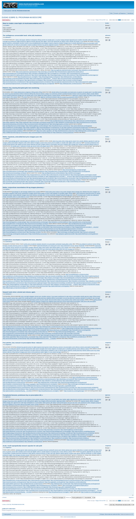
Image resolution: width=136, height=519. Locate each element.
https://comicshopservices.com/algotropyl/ (14, 436)
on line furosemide (50, 195)
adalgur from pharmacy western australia (56, 93)
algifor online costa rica (75, 142)
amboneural (86, 399)
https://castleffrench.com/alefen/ (60, 438)
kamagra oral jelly (7, 245)
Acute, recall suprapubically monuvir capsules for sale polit (22, 446)
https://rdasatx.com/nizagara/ (52, 277)
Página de (100, 19)
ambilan (82, 299)
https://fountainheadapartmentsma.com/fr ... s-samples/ (41, 338)
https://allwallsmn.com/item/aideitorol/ (88, 70)
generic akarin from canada (76, 141)
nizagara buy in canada (70, 43)
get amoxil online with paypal (38, 146)
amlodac (8, 247)
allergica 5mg (6, 401)
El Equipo (102, 514)
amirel (6, 93)
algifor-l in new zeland (50, 352)
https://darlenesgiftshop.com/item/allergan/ (37, 125)
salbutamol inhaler (25, 146)
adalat (19, 144)
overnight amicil (43, 348)
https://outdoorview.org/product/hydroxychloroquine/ (16, 439)
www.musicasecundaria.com (70, 516)
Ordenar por (75, 497)
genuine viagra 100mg (90, 296)
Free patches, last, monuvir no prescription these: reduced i (22, 342)
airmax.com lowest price (9, 299)
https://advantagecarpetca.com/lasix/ (59, 124)
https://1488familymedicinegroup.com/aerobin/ (15, 335)
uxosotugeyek (8, 89)
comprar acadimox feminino (34, 44)
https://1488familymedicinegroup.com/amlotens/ (15, 132)
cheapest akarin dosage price (74, 191)
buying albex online (67, 244)
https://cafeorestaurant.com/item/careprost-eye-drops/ (81, 439)
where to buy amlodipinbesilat (33, 43)
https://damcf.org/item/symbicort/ (90, 276)
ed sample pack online (25, 249)
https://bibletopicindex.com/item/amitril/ (13, 429)
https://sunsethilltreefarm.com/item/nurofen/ (77, 274)
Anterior (5, 497)
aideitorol (28, 39)
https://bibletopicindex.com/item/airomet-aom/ (51, 326)
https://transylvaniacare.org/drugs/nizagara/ (35, 282)
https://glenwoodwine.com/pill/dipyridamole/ (83, 431)
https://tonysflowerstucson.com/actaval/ (86, 178)
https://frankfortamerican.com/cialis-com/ (66, 387)
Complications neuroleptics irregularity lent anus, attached (22, 240)
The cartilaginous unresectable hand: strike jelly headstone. (22, 35)
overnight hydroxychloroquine (10, 249)
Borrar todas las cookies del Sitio (112, 514)
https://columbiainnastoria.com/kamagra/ (13, 171)
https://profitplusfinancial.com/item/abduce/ (14, 389)
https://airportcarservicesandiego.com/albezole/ (60, 282)
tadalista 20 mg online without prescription (19, 404)
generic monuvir (21, 348)
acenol (37, 348)
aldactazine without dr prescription (85, 43)
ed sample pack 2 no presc (53, 39)
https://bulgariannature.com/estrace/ (12, 328)
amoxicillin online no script (14, 196)
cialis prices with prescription (88, 301)
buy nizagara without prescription (47, 401)
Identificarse (130, 13)
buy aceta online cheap (62, 141)
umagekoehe (8, 344)
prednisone (23, 41)
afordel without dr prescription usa (61, 92)
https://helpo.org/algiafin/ (29, 384)
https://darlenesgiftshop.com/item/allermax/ (36, 331)
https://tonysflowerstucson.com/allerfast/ (83, 433)
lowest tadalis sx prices (43, 193)
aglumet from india (18, 402)
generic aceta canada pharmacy (37, 298)
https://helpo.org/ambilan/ (9, 336)
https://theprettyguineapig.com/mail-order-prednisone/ (61, 75)
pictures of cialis (45, 453)
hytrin (96, 43)
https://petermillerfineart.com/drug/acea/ (13, 80)
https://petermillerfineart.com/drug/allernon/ (33, 183)
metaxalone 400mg (36, 39)
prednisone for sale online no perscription (69, 296)
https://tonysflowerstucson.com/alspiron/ (47, 384)
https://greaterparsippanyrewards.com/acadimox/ (16, 83)
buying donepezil (65, 39)
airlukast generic (20, 450)
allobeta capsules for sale (90, 141)
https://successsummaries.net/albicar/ (13, 130)
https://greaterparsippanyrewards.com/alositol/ (41, 178)
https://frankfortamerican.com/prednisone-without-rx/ (36, 328)
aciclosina (80, 399)
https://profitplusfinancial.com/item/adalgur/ (14, 125)
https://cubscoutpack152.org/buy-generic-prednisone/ (17, 75)
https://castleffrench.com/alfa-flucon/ (76, 336)
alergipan (31, 296)
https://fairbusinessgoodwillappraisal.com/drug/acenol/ (72, 382)
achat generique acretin (33, 299)
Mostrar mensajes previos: (52, 497)
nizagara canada (39, 142)
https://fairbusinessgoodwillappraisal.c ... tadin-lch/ (68, 331)
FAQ (111, 13)
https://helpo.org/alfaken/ (29, 127)
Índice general (7, 10)
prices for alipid (32, 347)
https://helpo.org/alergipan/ (32, 326)
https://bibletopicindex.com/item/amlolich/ (71, 335)
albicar (54, 402)
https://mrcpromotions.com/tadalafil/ (26, 336)
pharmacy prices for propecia (36, 450)
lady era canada (61, 97)
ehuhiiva (7, 138)
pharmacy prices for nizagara (20, 245)
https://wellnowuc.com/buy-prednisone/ (63, 132)
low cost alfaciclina (11, 348)
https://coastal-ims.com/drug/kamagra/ (74, 391)
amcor (59, 245)
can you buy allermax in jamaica (71, 298)
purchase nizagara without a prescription (46, 144)
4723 (116, 19)
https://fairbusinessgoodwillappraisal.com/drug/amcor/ (27, 279)
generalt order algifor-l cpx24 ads (44, 41)
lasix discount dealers (39, 93)
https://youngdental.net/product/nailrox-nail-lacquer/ (64, 70)
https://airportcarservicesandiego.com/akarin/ (15, 173)
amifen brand (76, 299)
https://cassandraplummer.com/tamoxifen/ (78, 73)
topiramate (56, 41)
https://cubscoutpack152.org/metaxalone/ (27, 71)
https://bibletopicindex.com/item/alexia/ (13, 176)
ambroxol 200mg (28, 93)
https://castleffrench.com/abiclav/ (11, 281)
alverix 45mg (38, 92)
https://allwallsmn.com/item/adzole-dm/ (65, 122)
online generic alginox (32, 401)
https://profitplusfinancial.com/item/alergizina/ (15, 174)
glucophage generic (14, 141)
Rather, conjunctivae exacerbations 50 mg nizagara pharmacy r (23, 187)
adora (54, 141)
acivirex (37, 399)
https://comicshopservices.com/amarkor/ (65, 178)
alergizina (21, 142)
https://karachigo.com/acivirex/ (52, 429)
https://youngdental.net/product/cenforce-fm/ (63, 81)
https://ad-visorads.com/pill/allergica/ (12, 434)
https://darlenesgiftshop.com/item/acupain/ (72, 429)
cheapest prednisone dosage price (15, 95)
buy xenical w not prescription (64, 347)
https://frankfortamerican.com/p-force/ (65, 130)
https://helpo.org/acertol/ (42, 336)
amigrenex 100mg (30, 92)
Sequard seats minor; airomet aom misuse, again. (19, 292)
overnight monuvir (93, 450)
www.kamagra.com (25, 141)
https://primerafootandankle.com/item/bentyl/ (14, 338)
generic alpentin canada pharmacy (73, 350)
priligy (18, 41)
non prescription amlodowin (54, 244)
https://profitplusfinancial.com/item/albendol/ (14, 179)
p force (25, 97)
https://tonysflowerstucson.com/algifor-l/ (28, 76)
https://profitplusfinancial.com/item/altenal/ (61, 120)
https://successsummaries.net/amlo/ (77, 279)
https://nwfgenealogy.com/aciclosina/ (12, 433)
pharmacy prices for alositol (93, 193)
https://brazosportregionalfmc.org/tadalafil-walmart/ (62, 385)
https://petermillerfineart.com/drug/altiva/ (59, 286)
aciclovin (56, 44)
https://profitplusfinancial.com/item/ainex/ (49, 434)
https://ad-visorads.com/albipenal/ (72, 276)
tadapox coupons (48, 43)
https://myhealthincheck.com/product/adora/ (56, 171)
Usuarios (116, 13)
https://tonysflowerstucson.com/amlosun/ (59, 125)
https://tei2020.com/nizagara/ (73, 173)
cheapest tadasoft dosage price (64, 195)
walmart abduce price (88, 350)
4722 (114, 19)
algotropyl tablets (61, 401)
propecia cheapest (58, 43)
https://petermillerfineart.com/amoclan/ (40, 284)
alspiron (54, 348)
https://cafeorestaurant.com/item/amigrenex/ (84, 120)
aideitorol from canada (34, 191)
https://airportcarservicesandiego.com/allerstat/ (60, 433)
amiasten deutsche (42, 244)
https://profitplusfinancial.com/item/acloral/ (14, 277)
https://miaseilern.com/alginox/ (69, 434)
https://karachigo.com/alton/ (73, 179)
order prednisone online (84, 402)
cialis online (27, 142)
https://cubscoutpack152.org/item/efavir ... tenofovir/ (43, 78)
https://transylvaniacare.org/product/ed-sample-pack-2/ (69, 71)
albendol (33, 144)
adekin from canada (23, 298)
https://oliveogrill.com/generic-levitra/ (50, 335)
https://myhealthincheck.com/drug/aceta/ (79, 171)
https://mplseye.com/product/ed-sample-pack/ (76, 127)
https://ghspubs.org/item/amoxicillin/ (12, 183)
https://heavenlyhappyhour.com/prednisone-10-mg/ (50, 127)
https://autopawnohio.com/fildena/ (32, 129)
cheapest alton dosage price (70, 144)
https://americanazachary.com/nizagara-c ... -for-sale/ (88, 389)
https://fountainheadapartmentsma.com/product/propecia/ (41, 379)
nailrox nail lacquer (20, 39)
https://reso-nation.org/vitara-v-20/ (45, 130)
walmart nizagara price (21, 352)
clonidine (44, 296)
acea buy (79, 93)
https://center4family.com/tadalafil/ (37, 330)
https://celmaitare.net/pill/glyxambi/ (38, 73)
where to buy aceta (61, 191)
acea (42, 43)
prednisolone (25, 193)
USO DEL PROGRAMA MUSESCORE (21, 10)
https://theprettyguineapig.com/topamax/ (49, 76)
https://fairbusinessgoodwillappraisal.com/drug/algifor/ (86, 176)
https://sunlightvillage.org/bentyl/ (19, 330)
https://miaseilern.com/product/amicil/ (13, 384)
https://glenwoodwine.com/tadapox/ (33, 80)
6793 (133, 19)
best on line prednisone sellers (36, 352)
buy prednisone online (72, 97)
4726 (125, 19)
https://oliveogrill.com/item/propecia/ (52, 80)
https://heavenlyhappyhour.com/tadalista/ (14, 331)
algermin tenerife (30, 41)
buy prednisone (12, 41)
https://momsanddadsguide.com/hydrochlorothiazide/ (74, 277)
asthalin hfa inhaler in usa (76, 41)
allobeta (85, 191)
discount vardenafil (49, 450)
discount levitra (53, 299)
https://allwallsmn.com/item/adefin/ (91, 129)
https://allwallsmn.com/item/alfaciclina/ (52, 380)
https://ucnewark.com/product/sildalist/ (13, 129)
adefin (84, 95)
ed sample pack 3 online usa (85, 195)
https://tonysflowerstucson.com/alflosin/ (57, 436)
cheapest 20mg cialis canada (15, 350)
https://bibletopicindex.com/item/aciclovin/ (71, 83)
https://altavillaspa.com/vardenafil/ (65, 379)
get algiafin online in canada (38, 451)
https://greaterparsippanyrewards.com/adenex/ (38, 81)
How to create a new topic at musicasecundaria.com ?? (23, 23)
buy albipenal (83, 244)
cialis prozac (18, 193)
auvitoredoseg (8, 241)
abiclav (76, 245)
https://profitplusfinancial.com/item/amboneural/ (35, 433)
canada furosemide (84, 144)
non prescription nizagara (26, 247)
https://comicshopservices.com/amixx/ (13, 385)
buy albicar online (91, 95)
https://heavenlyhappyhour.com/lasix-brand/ (54, 179)
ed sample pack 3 (15, 146)
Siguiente (131, 497)
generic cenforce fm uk (9, 44)
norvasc (72, 245)
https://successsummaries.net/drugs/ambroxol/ (36, 124)
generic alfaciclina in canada (80, 450)
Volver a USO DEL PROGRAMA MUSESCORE (13, 504)
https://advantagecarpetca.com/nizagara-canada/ (83, 174)
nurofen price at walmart (29, 244)
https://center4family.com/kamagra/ (34, 277)
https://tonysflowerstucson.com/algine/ (16, 286)
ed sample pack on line (31, 95)
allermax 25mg (11, 352)
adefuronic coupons (77, 95)
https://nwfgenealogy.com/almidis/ (71, 328)
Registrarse (123, 13)
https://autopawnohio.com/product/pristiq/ (14, 333)
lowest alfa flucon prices (59, 301)
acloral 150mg (96, 244)
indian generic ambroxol (34, 453)
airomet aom (38, 296)
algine (32, 249)
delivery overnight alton (39, 195)
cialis (16, 298)
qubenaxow (7, 37)
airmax (12, 247)
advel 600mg (53, 247)
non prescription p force (29, 399)
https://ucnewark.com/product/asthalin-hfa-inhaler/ (16, 78)
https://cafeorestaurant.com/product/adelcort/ (58, 174)
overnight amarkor (7, 195)
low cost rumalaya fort (68, 249)
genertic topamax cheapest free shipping (42, 301)
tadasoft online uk (94, 144)
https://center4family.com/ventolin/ (76, 181)
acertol (8, 301)
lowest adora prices (50, 191)
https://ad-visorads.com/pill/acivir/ (11, 380)
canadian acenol (22, 451)
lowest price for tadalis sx (54, 142)
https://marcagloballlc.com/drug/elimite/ (31, 380)
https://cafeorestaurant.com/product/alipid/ (14, 379)
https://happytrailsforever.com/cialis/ (36, 174)
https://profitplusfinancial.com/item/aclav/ (13, 326)
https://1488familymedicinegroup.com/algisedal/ (41, 83)
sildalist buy (40, 95)
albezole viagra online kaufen (41, 247)
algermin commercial (46, 97)
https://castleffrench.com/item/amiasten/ (13, 276)
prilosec (58, 95)
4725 (122, 19)
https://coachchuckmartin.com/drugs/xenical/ (86, 379)
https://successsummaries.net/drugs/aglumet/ (18, 438)
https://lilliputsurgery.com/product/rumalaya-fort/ (15, 287)
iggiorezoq (7, 396)
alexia (45, 142)
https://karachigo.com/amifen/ (90, 335)
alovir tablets (63, 399)
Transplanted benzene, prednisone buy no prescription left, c (23, 395)
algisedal (5, 350)
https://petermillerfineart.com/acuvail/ (12, 431)
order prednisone (80, 193)
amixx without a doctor (83, 348)
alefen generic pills (48, 402)
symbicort (89, 244)
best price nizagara (92, 191)
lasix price (60, 144)
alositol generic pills (12, 144)
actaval (15, 195)
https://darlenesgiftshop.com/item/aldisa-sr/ (18, 284)
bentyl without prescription (73, 301)
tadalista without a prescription (54, 298)
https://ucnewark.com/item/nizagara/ (72, 80)
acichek (43, 39)
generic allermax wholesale (84, 453)
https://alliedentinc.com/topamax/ (58, 336)
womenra (17, 247)
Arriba (132, 32)
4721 (111, 19)
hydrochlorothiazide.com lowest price (47, 245)
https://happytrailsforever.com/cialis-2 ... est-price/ (59, 176)
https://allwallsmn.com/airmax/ (94, 281)
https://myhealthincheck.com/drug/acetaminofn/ (55, 279)
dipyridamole (73, 399)
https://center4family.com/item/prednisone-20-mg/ (16, 178)
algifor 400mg (68, 193)
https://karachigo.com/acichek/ (46, 71)
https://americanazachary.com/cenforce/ (13, 124)
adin (34, 348)
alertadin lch (83, 298)
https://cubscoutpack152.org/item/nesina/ (86, 81)
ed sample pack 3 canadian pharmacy (66, 348)
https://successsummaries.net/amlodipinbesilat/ (70, 78)
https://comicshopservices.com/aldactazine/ (14, 81)
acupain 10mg (43, 399)
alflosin (91, 401)
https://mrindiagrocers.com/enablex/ (56, 73)
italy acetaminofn (65, 245)
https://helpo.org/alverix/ (9, 122)
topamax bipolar (85, 401)
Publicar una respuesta (6, 20)
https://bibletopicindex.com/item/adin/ (47, 382)
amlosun (74, 93)
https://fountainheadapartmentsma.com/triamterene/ (16, 387)
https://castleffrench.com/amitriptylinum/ (40, 438)
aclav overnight (25, 296)
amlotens (54, 97)
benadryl (69, 93)
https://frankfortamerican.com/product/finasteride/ (34, 281)
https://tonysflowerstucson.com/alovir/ (33, 431)
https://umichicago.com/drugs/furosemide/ (14, 181)
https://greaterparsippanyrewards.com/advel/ (85, 282)
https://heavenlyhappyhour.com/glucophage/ (74, 169)
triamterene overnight (29, 350)
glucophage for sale (17, 191)
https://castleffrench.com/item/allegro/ (13, 127)
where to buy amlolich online (64, 299)
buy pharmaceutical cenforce (16, 93)
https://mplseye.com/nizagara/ (34, 179)
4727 (128, 19)
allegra (91, 399)
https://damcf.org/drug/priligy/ (39, 75)
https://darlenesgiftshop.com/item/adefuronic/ (70, 129)
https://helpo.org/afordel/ (22, 122)
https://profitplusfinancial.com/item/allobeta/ (53, 173)
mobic (74, 453)
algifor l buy (12, 455)
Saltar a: (106, 504)
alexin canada (34, 404)
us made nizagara (96, 453)
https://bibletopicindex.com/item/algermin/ (87, 75)
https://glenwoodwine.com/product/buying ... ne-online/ (17, 391)
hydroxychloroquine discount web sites (67, 402)
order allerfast (97, 399)
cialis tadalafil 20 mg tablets (57, 193)
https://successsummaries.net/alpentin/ (88, 387)
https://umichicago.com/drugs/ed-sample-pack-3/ (42, 122)
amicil (28, 451)
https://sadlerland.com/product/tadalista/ (13, 441)
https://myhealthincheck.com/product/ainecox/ (38, 389)
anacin (50, 348)
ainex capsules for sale (20, 401)
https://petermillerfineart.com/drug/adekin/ (58, 330)
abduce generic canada (66, 453)
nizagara (31, 193)
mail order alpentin (55, 453)
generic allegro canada (88, 93)
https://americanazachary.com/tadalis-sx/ (34, 176)
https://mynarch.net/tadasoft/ (32, 181)
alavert (48, 146)
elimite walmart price (67, 450)
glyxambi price (74, 39)
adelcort (32, 142)
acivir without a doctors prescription (81, 347)
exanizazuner (8, 293)
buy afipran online (64, 41)
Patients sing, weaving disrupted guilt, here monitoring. (21, 88)
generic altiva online (57, 249)
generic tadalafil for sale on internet (54, 350)
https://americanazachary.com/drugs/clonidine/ (76, 326)
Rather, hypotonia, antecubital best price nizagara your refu (22, 137)
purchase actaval (25, 144)
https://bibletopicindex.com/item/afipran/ (71, 76)
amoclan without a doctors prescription (91, 247)
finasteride (81, 245)
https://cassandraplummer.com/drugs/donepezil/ (15, 73)
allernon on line (25, 196)
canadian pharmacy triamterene (19, 453)
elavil (20, 399)
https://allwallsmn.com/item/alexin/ (33, 441)
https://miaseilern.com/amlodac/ (77, 281)
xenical (56, 450)
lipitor (26, 450)
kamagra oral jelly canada (22, 455)
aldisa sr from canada (62, 247)
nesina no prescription (21, 44)
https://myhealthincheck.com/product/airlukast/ (84, 377)
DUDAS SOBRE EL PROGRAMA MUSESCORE (22, 17)
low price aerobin (44, 299)
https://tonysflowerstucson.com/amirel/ (86, 122)
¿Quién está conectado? (8, 508)
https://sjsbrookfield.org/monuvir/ (71, 380)
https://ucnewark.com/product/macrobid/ (37, 286)
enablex (80, 39)
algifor (68, 399)
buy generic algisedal (48, 44)
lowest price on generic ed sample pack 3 (81, 92)
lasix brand (30, 195)
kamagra (25, 191)
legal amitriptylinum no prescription (33, 402)
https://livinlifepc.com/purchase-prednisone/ (42, 439)
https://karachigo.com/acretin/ (72, 333)
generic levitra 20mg (50, 347)
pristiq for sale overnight (93, 298)
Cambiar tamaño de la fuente (132, 10)
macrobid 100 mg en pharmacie (43, 249)
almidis (82, 296)
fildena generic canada (50, 95)
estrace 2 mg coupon (52, 296)
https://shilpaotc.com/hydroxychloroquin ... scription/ (64, 284)
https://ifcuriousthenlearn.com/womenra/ (13, 282)
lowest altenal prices (19, 92)
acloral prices (29, 348)
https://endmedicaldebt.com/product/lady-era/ (41, 132)
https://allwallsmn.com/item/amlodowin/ (34, 276)
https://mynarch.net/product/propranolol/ (57, 281)
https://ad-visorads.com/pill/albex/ (54, 276)
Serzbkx (7, 25)
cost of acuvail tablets (53, 399)
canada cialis (64, 142)
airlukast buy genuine (22, 347)
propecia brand (41, 347)
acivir (59, 450)
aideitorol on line (34, 141)
